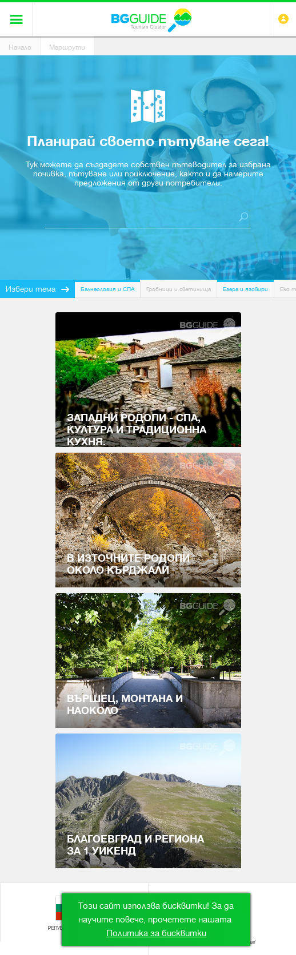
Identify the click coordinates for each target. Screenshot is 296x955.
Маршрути (67, 47)
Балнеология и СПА (107, 289)
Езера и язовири (245, 289)
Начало (20, 47)
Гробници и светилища (178, 289)
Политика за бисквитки (156, 933)
